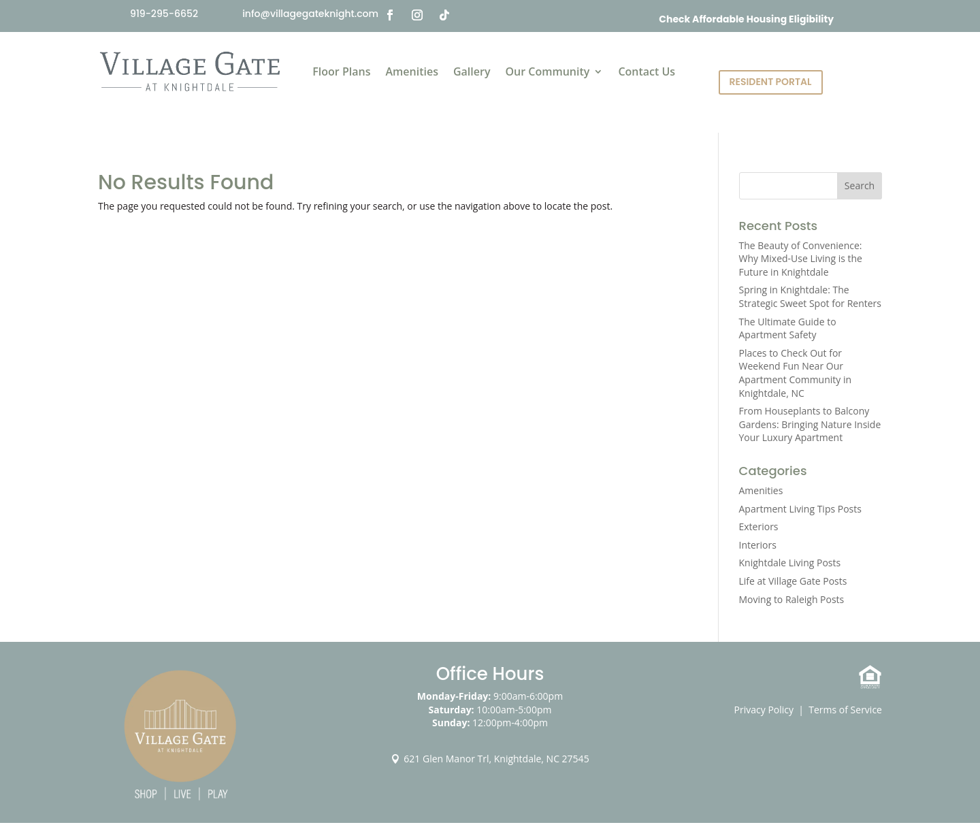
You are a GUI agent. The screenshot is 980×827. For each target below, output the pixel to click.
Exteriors (759, 526)
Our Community (547, 71)
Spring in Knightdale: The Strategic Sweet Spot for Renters (810, 296)
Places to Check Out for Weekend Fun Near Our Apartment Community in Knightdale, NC (795, 373)
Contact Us (646, 71)
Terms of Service (845, 709)
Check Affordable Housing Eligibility (746, 19)
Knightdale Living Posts (790, 562)
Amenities (411, 71)
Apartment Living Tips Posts (800, 508)
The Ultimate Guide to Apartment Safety (787, 328)
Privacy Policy (764, 709)
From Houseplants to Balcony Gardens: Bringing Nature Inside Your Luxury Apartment (810, 424)
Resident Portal (771, 81)
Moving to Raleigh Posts (792, 599)
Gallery (472, 71)
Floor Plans (341, 71)
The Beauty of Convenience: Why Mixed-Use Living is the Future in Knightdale (800, 258)
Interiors (758, 544)
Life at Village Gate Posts (793, 580)
